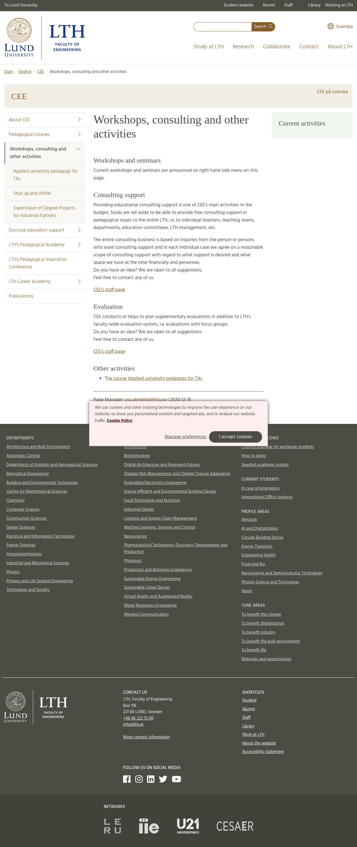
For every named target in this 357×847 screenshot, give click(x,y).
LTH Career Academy (45, 282)
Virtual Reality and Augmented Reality (158, 596)
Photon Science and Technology (270, 582)
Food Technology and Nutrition (152, 500)
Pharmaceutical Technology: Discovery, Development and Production (175, 548)
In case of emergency (260, 488)
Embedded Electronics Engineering (155, 483)
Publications (21, 296)
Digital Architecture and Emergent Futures (162, 465)
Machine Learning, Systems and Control (159, 527)
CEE (40, 72)
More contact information (146, 737)
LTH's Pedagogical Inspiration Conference (38, 263)
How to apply (253, 456)
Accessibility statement (263, 751)
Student (249, 700)
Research (243, 46)
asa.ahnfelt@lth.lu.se (145, 400)
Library (314, 5)
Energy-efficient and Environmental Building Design (170, 491)
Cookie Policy (119, 420)
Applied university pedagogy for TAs (45, 175)
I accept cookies (235, 437)
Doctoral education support (45, 230)
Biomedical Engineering (27, 474)
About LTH (340, 46)
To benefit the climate (261, 614)
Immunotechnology (24, 554)
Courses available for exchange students (277, 447)
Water (247, 591)
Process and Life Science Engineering (39, 581)
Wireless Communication (146, 614)
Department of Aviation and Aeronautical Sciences (52, 465)
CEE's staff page (109, 290)
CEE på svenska (332, 92)
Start (8, 72)
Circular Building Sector (262, 537)
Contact (308, 46)
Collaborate (276, 46)
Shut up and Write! (32, 193)
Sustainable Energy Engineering (152, 579)
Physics (13, 572)
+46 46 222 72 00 (138, 718)
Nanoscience (135, 536)
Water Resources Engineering (150, 605)
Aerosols (249, 519)
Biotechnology (137, 456)
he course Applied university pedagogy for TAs (154, 378)
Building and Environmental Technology (42, 483)
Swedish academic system (265, 465)
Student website (238, 5)
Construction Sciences (26, 518)
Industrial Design (139, 509)
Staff (288, 5)
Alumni (269, 5)
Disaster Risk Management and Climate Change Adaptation (177, 474)
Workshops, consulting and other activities (45, 153)
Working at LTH (339, 5)
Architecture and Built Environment (38, 447)
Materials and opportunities (266, 659)
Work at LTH (253, 734)
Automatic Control (23, 456)
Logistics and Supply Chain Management (160, 518)
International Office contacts (267, 497)
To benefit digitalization (262, 623)
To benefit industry (258, 632)
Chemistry (15, 500)
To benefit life (253, 650)
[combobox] (222, 26)
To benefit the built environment (270, 641)
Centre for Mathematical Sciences (36, 491)
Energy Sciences (20, 545)
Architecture (135, 447)
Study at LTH (209, 46)
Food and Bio (253, 564)
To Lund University (21, 5)
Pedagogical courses (45, 134)
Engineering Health (258, 555)
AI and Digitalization (259, 528)
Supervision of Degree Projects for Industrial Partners (44, 212)
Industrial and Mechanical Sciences (37, 563)
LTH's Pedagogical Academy (45, 245)
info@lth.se (133, 724)
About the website (259, 743)
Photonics (133, 561)
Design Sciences (20, 527)
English (25, 72)
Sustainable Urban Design (147, 587)
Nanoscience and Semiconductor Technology (281, 573)
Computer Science (23, 509)
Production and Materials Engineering (158, 570)
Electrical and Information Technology (40, 536)
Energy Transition (256, 546)
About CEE (45, 120)
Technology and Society (27, 589)
